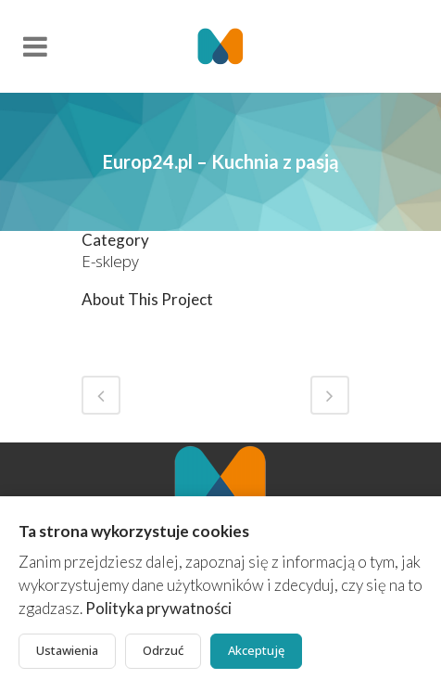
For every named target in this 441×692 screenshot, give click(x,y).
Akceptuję (256, 650)
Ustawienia (67, 650)
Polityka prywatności (158, 608)
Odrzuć (163, 650)
